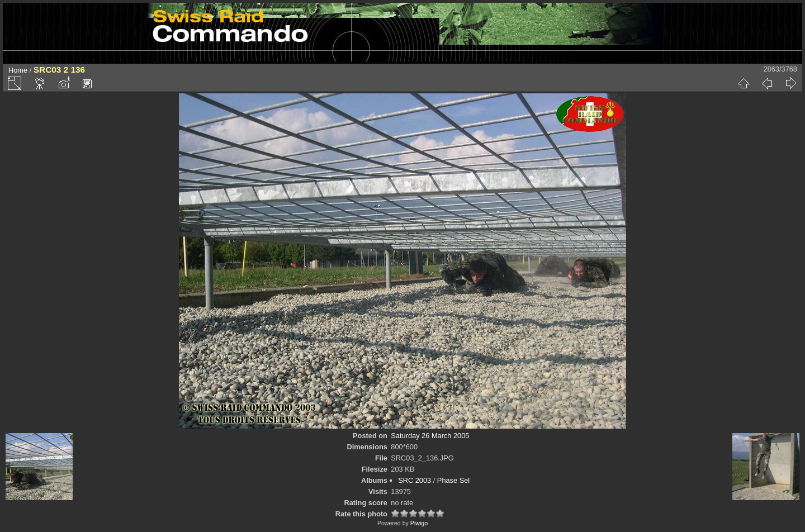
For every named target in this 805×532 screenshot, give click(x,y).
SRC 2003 (414, 480)
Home (17, 70)
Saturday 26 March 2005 (430, 435)
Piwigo (419, 523)
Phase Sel (453, 480)
